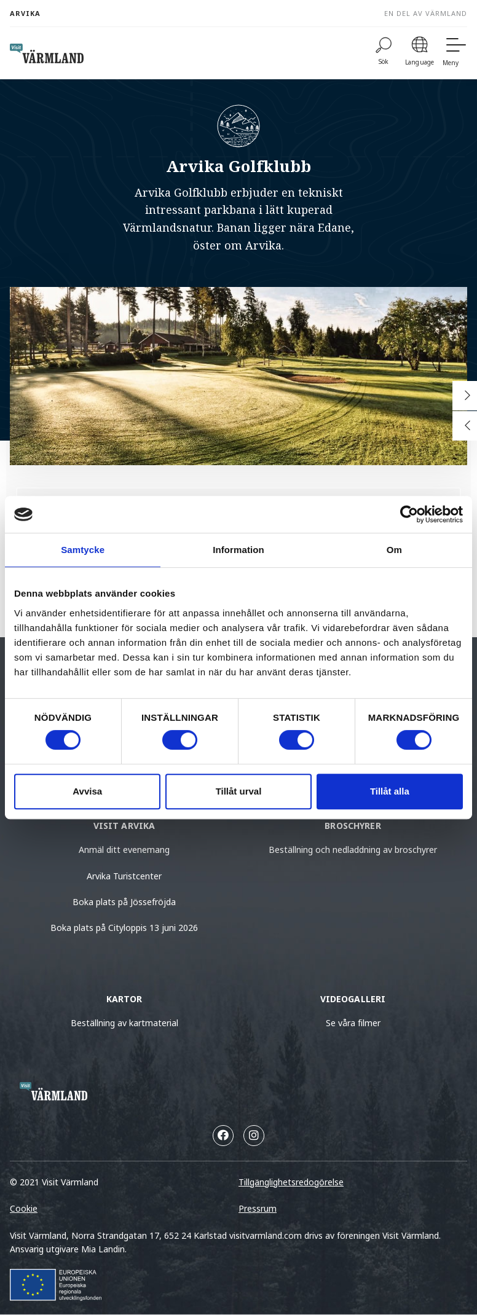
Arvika (25, 13)
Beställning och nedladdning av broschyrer (353, 849)
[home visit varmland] (47, 53)
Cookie (23, 1208)
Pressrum (257, 1208)
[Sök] (383, 53)
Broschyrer (352, 825)
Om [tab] (394, 549)
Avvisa (87, 791)
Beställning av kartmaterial (124, 1023)
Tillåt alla (389, 791)
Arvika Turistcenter (124, 876)
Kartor (124, 999)
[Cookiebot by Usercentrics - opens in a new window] (409, 514)
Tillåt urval (239, 791)
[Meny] (455, 53)
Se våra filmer (353, 1023)
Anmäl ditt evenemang (124, 849)
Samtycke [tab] (82, 549)
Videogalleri (353, 999)
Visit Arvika (124, 825)
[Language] (419, 53)
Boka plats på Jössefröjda (124, 902)
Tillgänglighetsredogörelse (291, 1182)
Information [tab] (238, 549)
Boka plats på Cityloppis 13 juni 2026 (124, 927)
